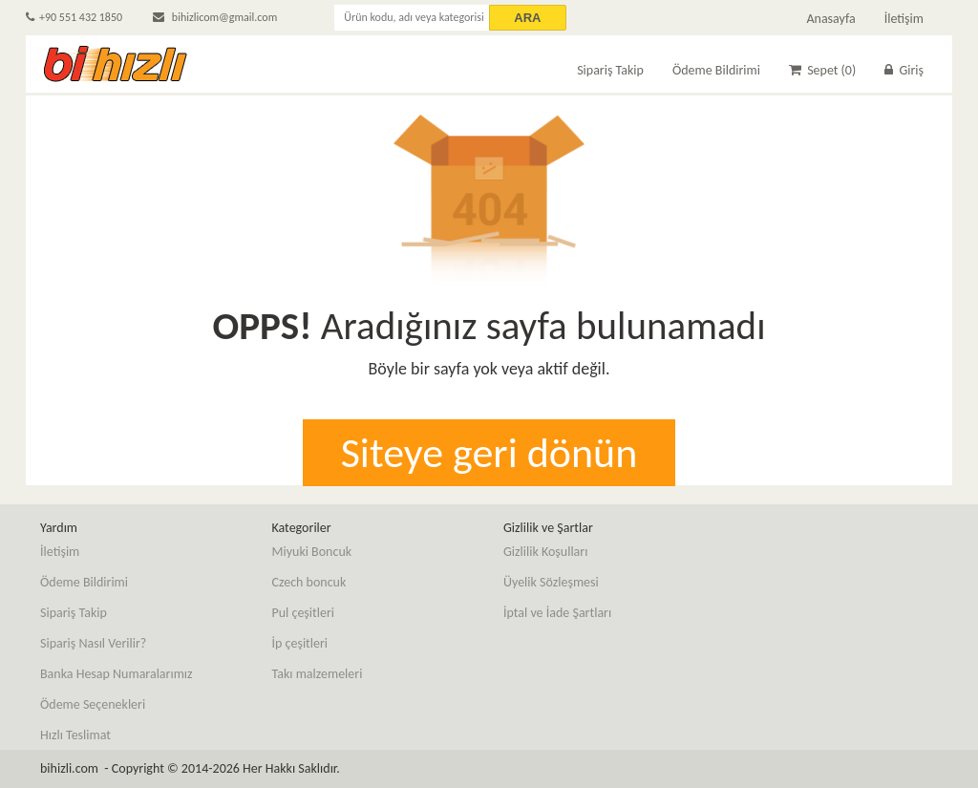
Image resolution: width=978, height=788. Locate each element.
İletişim (904, 19)
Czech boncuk (309, 582)
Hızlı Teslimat (75, 735)
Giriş (904, 70)
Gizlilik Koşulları (545, 551)
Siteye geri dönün (489, 453)
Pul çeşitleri (303, 613)
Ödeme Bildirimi (716, 70)
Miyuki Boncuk (312, 551)
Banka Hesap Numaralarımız (116, 674)
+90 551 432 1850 (74, 17)
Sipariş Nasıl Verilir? (93, 643)
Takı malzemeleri (317, 674)
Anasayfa (830, 19)
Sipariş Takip (610, 70)
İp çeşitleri (300, 643)
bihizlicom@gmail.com (215, 17)
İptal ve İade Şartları (557, 613)
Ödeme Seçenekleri (92, 704)
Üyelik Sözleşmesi (551, 582)
